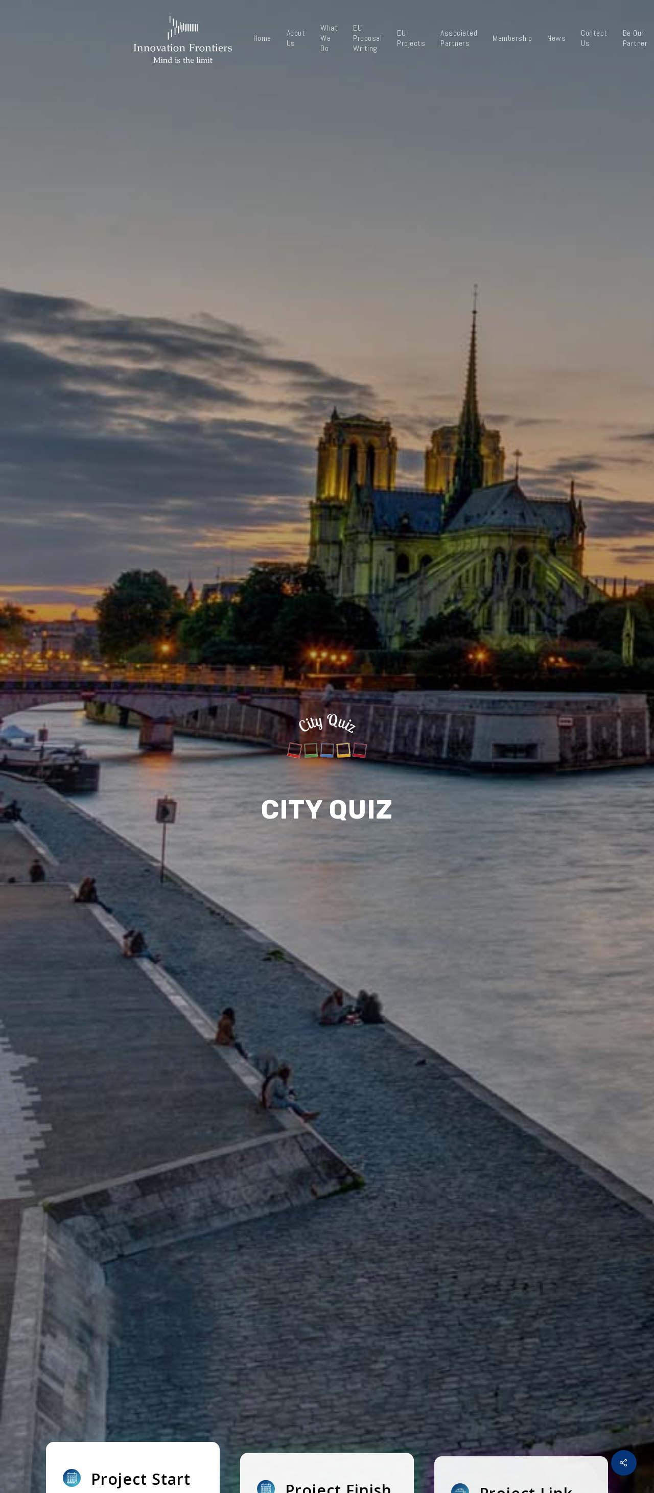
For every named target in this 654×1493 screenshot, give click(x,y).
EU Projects (411, 38)
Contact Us (594, 38)
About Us (296, 38)
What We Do (329, 38)
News (556, 38)
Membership (512, 38)
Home (262, 38)
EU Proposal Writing (367, 38)
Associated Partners (458, 38)
